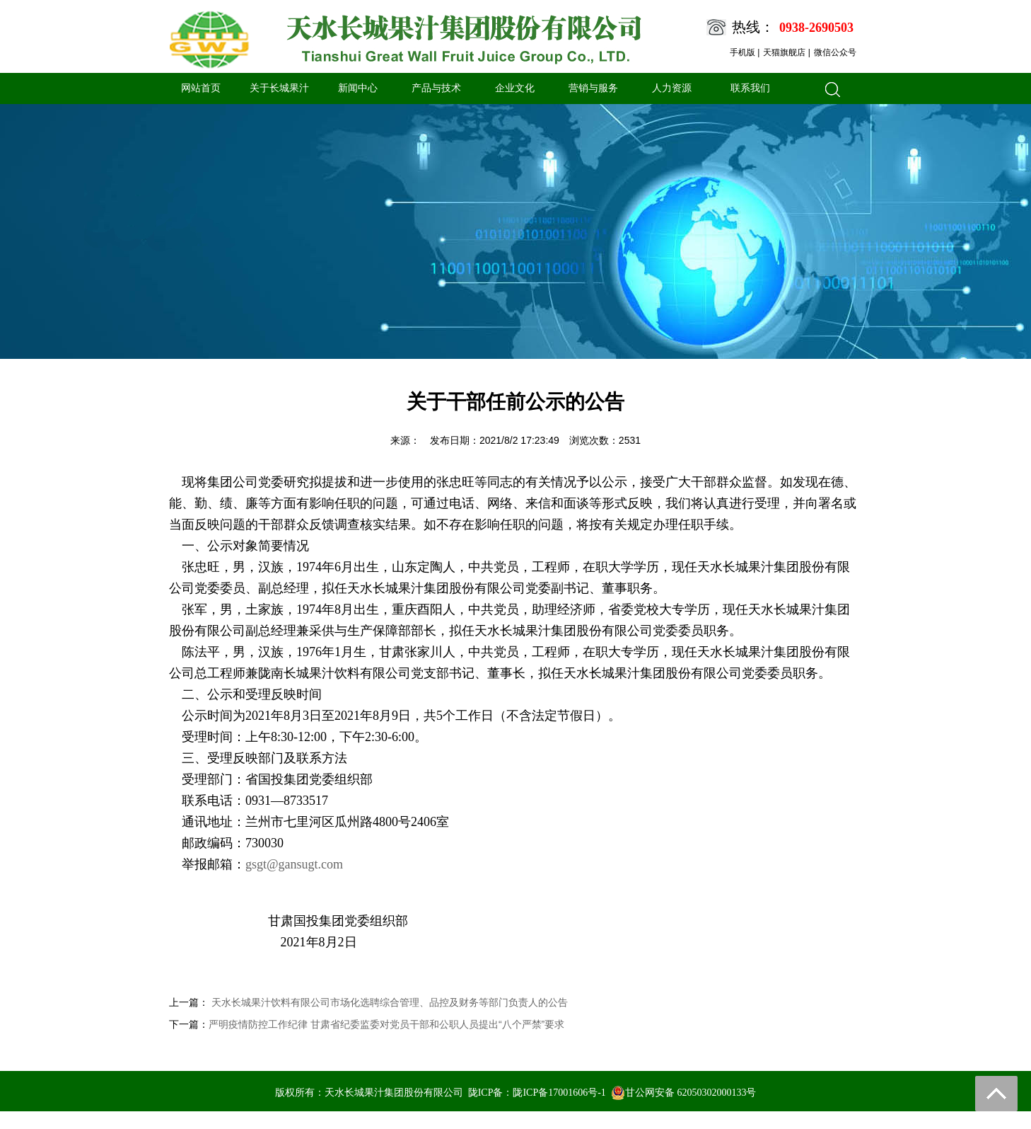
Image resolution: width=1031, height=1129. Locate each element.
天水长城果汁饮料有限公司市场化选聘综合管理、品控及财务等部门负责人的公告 (388, 1002)
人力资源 (672, 88)
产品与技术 (436, 88)
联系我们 (750, 88)
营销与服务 (593, 88)
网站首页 (201, 88)
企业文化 (515, 88)
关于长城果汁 (279, 88)
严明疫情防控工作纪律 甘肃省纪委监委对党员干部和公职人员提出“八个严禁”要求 (386, 1024)
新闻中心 (358, 88)
